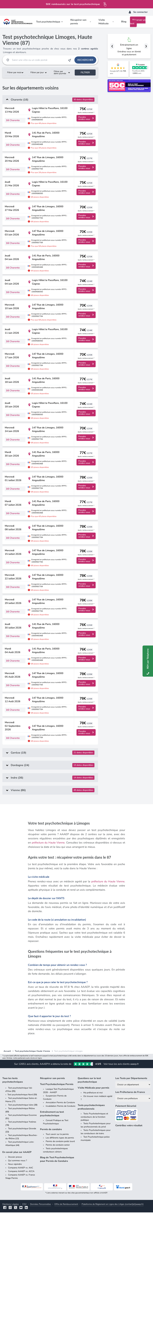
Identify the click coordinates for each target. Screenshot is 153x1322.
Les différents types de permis (60, 1247)
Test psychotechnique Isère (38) (22, 1214)
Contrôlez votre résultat (128, 1235)
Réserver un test (138, 21)
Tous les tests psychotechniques (12, 1189)
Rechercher (85, 60)
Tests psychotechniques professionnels (91, 1216)
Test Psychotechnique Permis (56, 1193)
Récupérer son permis (52, 1187)
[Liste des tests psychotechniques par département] (133, 1194)
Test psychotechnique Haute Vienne (32, 1160)
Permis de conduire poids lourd (60, 1250)
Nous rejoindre (15, 1273)
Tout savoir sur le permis (57, 1243)
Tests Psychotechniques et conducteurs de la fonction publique (94, 1226)
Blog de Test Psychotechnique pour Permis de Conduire (57, 1268)
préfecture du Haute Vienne (48, 952)
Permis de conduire (51, 1239)
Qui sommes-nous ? (17, 1270)
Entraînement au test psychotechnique (52, 1223)
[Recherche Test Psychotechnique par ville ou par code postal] (38, 60)
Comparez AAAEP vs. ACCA (21, 1280)
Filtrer (85, 72)
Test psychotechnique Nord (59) (22, 1204)
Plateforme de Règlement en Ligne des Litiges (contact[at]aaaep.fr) (112, 1313)
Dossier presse (15, 1266)
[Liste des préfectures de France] (133, 1208)
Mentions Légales (10, 1313)
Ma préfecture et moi (93, 1202)
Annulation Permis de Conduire (60, 1212)
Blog (123, 21)
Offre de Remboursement (66, 1313)
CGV (24, 1313)
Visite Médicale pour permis (93, 1197)
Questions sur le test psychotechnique (89, 1189)
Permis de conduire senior (58, 1254)
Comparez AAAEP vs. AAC (20, 1277)
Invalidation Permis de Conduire (60, 1215)
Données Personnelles (40, 1313)
